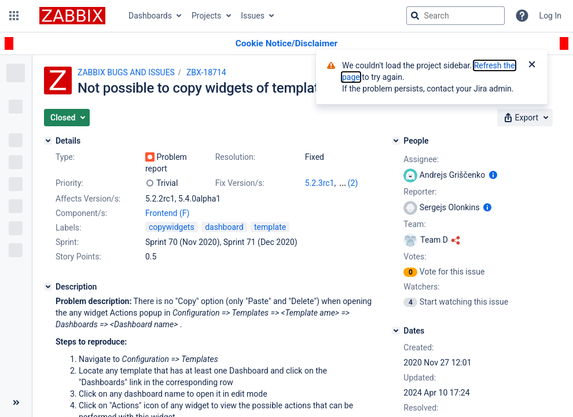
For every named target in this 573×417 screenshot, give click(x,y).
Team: (414, 224)
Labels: (68, 227)
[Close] (532, 65)
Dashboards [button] (150, 15)
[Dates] (396, 331)
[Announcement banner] (286, 43)
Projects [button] (206, 15)
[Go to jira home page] (72, 15)
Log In (550, 15)
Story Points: (78, 256)
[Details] (48, 141)
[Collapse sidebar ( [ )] (16, 402)
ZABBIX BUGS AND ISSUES (126, 72)
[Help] (522, 15)
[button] (14, 15)
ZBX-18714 (206, 72)
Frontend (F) (167, 213)
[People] (396, 141)
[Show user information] (493, 175)
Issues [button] (253, 15)
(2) (353, 183)
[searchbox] (455, 15)
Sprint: (67, 242)
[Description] (48, 287)
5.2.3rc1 (320, 183)
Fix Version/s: (240, 183)
